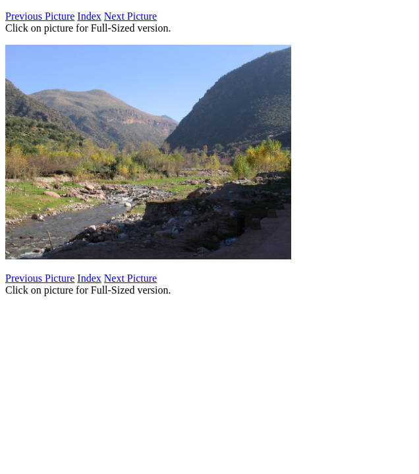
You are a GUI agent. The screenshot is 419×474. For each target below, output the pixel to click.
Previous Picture (39, 16)
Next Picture (130, 16)
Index (89, 16)
